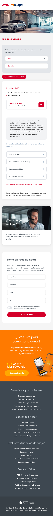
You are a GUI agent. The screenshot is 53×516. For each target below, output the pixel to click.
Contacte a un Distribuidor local (26, 459)
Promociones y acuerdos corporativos (26, 409)
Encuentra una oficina (26, 462)
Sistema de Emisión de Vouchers (26, 449)
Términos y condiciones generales (27, 488)
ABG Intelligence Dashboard (27, 478)
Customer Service (26, 452)
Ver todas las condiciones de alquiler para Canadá (24, 184)
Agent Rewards (26, 455)
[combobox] (27, 293)
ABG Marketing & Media (27, 482)
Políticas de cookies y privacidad (27, 485)
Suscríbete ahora (26, 315)
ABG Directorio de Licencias (27, 475)
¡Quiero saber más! (16, 373)
